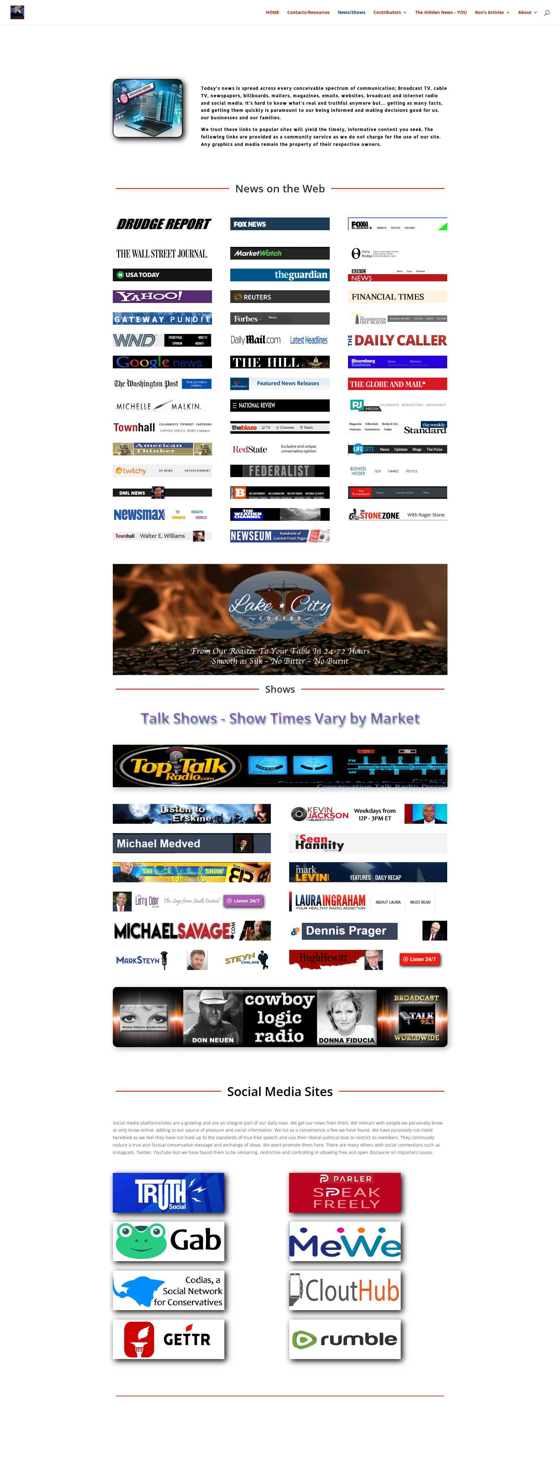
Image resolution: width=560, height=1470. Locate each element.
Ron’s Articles (489, 12)
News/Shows (351, 12)
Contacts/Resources (308, 12)
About (524, 12)
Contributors (387, 12)
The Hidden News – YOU (441, 12)
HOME (272, 12)
